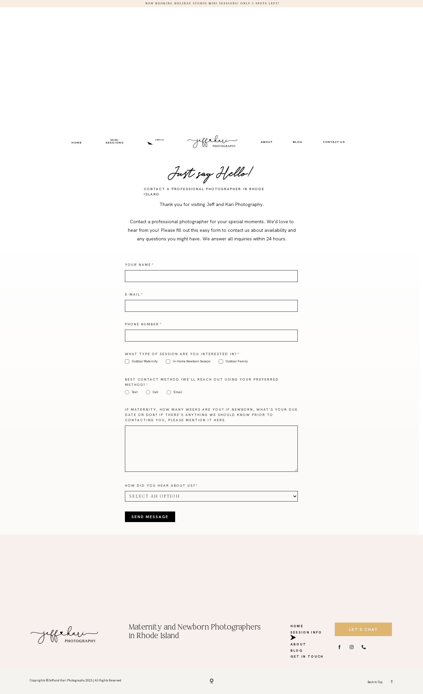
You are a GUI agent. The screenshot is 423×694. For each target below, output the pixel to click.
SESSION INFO (160, 141)
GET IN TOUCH (307, 655)
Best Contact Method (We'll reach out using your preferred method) (202, 382)
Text (131, 392)
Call (152, 392)
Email (174, 392)
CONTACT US (334, 142)
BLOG (297, 142)
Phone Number (142, 324)
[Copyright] (211, 681)
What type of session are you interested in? (181, 354)
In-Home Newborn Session (188, 361)
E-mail (132, 294)
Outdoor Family (233, 361)
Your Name (138, 265)
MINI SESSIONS (114, 141)
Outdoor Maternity (141, 361)
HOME (76, 142)
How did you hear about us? (160, 485)
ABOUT (267, 142)
